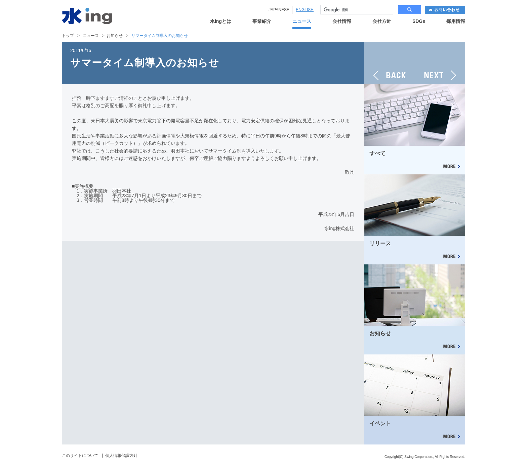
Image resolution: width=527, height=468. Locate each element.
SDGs (418, 21)
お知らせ (115, 35)
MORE (451, 166)
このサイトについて (80, 455)
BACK (389, 63)
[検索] (356, 10)
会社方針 (381, 21)
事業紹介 (261, 21)
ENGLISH (305, 9)
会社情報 (341, 21)
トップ (68, 35)
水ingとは (220, 21)
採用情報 (455, 21)
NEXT (440, 63)
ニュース (301, 21)
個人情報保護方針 (121, 455)
